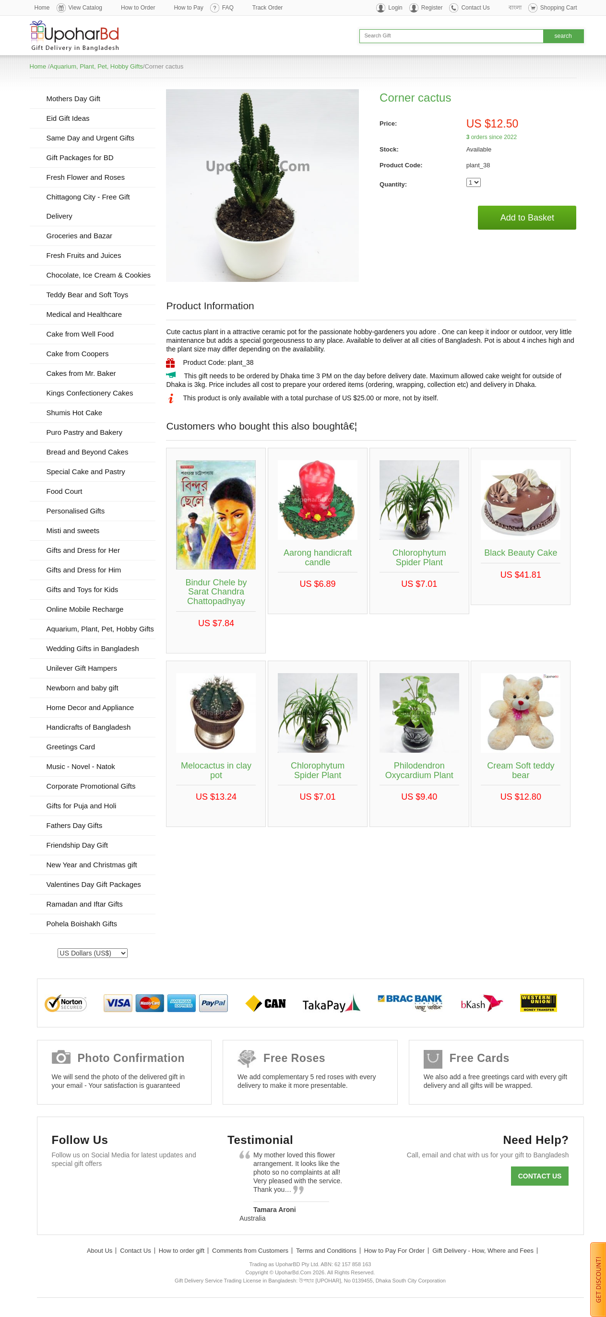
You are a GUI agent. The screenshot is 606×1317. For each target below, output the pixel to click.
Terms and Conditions (326, 1250)
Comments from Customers (250, 1250)
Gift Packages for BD (80, 157)
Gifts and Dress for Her (83, 550)
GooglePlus (119, 1187)
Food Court (65, 491)
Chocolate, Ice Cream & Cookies (99, 275)
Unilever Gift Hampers (82, 668)
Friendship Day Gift (77, 845)
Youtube (147, 1187)
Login (395, 7)
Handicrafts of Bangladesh (89, 727)
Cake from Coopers (78, 354)
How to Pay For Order (394, 1250)
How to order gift (181, 1250)
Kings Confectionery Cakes (90, 393)
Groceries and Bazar (80, 236)
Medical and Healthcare (84, 314)
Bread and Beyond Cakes (88, 452)
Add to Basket (527, 217)
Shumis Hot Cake (75, 412)
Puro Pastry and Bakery (84, 432)
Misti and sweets (73, 530)
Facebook (63, 1187)
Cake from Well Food (80, 334)
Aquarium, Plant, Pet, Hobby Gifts (96, 66)
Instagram (175, 1187)
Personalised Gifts (76, 511)
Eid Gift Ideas (68, 118)
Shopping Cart (558, 7)
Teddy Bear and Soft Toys (88, 295)
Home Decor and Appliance (90, 707)
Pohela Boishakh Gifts (82, 924)
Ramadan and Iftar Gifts (85, 904)
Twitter (91, 1187)
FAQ (228, 7)
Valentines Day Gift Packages (94, 884)
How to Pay (188, 7)
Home (42, 7)
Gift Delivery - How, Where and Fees (483, 1250)
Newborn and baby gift (83, 688)
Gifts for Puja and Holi (82, 806)
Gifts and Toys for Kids (83, 589)
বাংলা (515, 7)
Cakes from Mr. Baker (81, 373)
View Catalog (86, 7)
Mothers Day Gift (74, 98)
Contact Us (475, 7)
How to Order (138, 7)
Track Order (267, 7)
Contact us (540, 1176)
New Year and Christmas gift (92, 865)
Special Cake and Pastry (86, 471)
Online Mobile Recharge (85, 609)
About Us (99, 1250)
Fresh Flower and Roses (86, 177)
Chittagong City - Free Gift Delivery (88, 206)
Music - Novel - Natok (81, 766)
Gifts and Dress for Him (84, 570)
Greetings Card (71, 747)
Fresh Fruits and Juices (84, 255)
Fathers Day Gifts (75, 825)
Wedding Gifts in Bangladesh (93, 648)
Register (432, 7)
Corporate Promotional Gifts (91, 786)
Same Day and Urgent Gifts (90, 138)
